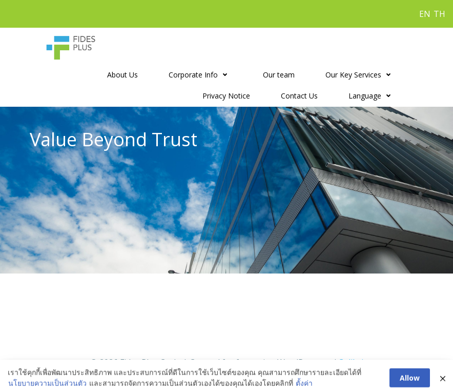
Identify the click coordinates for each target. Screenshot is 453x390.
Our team (279, 75)
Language (372, 96)
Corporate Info (200, 75)
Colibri (350, 362)
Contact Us (299, 96)
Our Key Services (360, 75)
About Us (122, 75)
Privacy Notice (226, 96)
